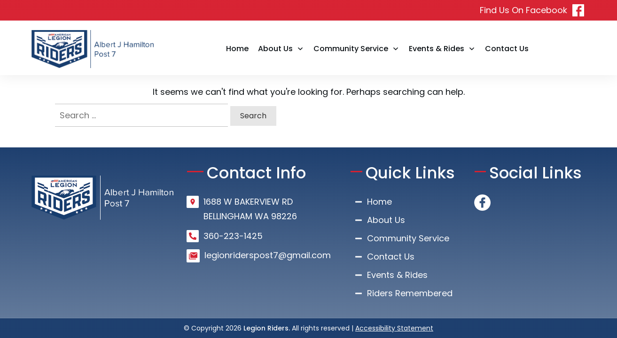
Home (379, 201)
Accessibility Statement (394, 328)
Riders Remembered (410, 293)
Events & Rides (397, 275)
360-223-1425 (233, 236)
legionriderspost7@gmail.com (267, 255)
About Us (386, 220)
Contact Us (390, 256)
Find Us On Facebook (523, 10)
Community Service (408, 238)
